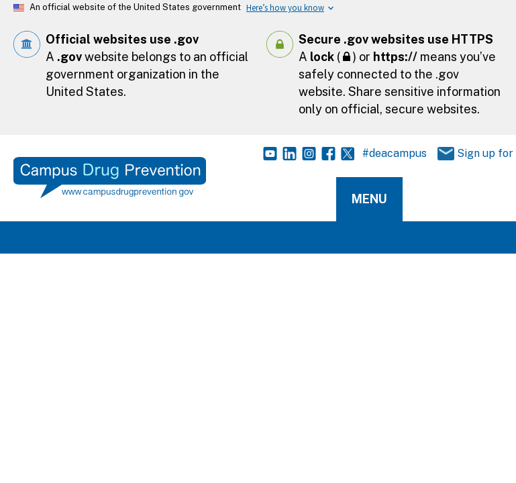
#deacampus (394, 153)
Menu (369, 199)
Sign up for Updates (468, 154)
